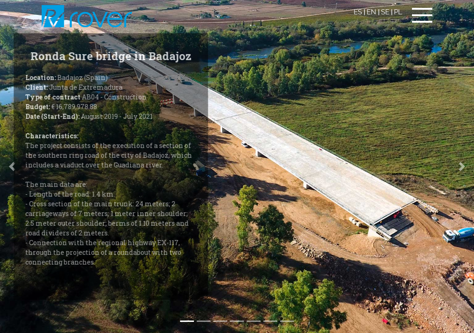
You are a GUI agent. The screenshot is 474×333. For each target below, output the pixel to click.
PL (398, 12)
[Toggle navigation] (422, 15)
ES (358, 12)
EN (371, 12)
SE (385, 12)
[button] (462, 166)
